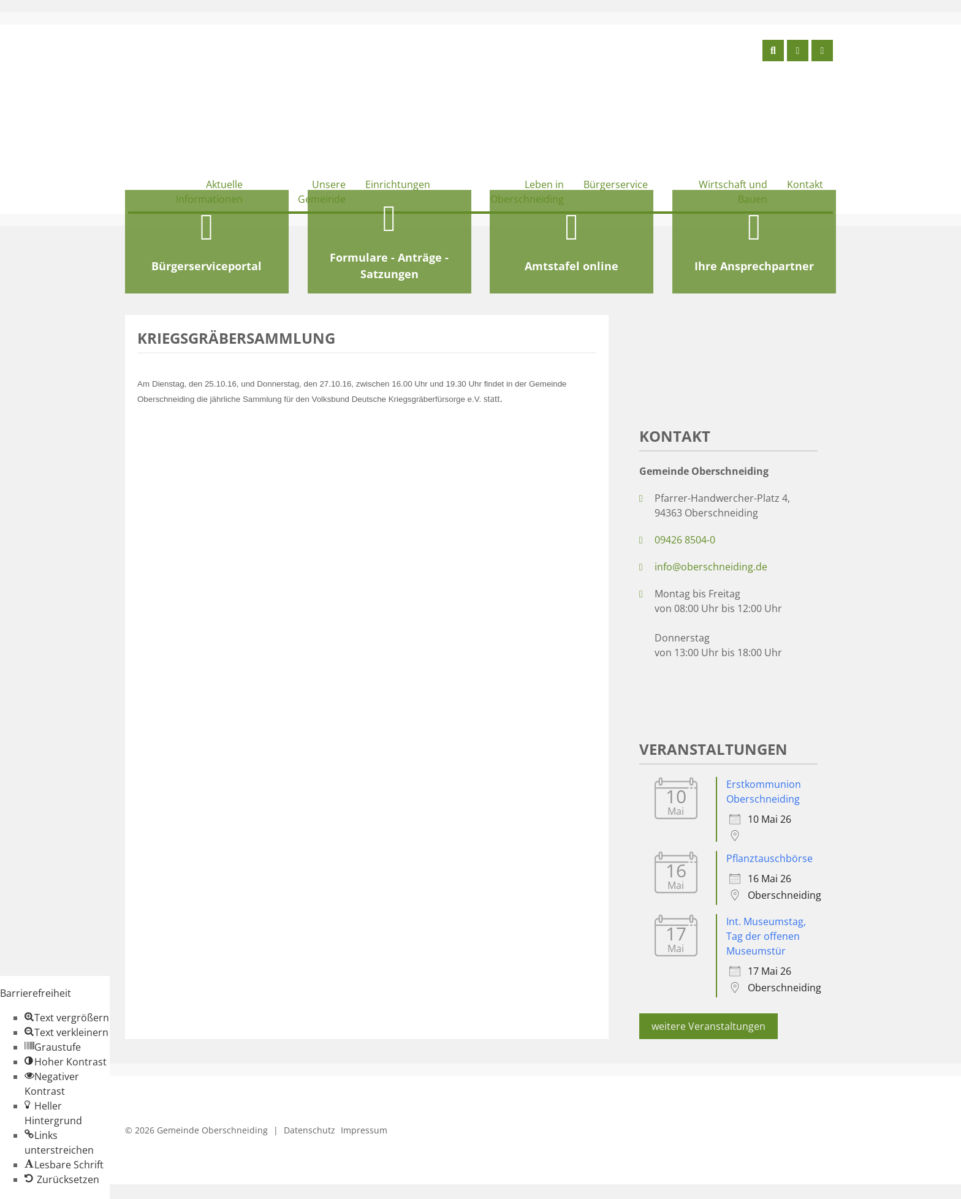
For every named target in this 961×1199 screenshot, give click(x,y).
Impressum (364, 1130)
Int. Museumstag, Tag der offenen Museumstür (766, 936)
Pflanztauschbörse (769, 858)
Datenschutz (309, 1130)
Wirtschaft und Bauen (733, 192)
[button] (67, 1017)
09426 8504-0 (685, 540)
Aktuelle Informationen (209, 192)
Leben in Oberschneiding (527, 192)
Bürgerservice (615, 184)
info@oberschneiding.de (711, 566)
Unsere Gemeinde (322, 192)
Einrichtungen (397, 184)
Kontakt (805, 184)
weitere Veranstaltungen (708, 1026)
